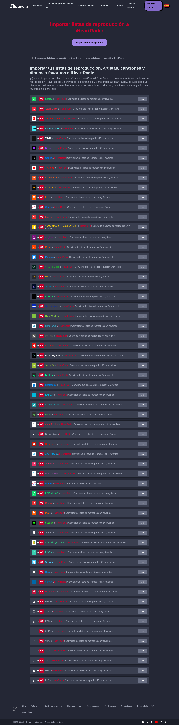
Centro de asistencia (53, 706)
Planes (120, 5)
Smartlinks (106, 5)
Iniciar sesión (131, 5)
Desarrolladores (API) (146, 706)
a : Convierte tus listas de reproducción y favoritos (79, 99)
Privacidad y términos (34, 722)
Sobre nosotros (92, 706)
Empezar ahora (151, 5)
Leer (142, 99)
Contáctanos (126, 706)
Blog (24, 706)
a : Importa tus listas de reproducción (73, 483)
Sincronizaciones (86, 5)
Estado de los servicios (54, 722)
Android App (27, 712)
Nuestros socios (74, 706)
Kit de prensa (110, 706)
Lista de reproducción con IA (59, 5)
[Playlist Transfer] (19, 5)
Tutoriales (35, 706)
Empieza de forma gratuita (89, 42)
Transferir (37, 5)
